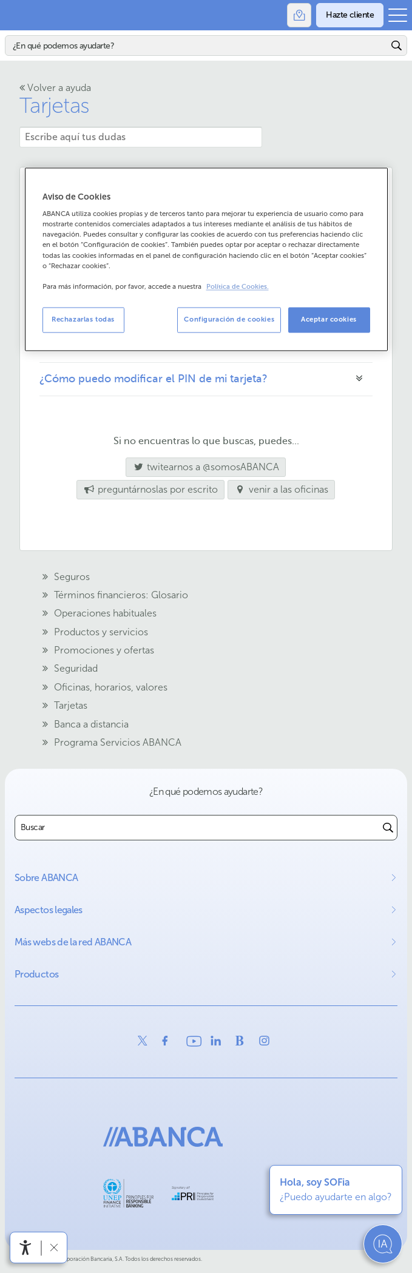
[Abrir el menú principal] (397, 15)
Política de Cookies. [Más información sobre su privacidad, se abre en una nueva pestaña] (237, 287)
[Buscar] (196, 45)
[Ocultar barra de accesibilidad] (54, 1247)
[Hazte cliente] (349, 15)
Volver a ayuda (55, 87)
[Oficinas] (299, 15)
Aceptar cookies (329, 319)
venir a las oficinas (281, 489)
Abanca (15, 15)
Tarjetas (54, 105)
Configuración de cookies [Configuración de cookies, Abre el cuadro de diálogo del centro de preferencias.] (229, 319)
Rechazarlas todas (83, 319)
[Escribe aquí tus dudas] (140, 137)
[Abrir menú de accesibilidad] (25, 1247)
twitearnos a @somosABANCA (202, 467)
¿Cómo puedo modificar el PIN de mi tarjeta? (153, 379)
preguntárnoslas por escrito (150, 489)
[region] (206, 259)
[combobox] (197, 827)
